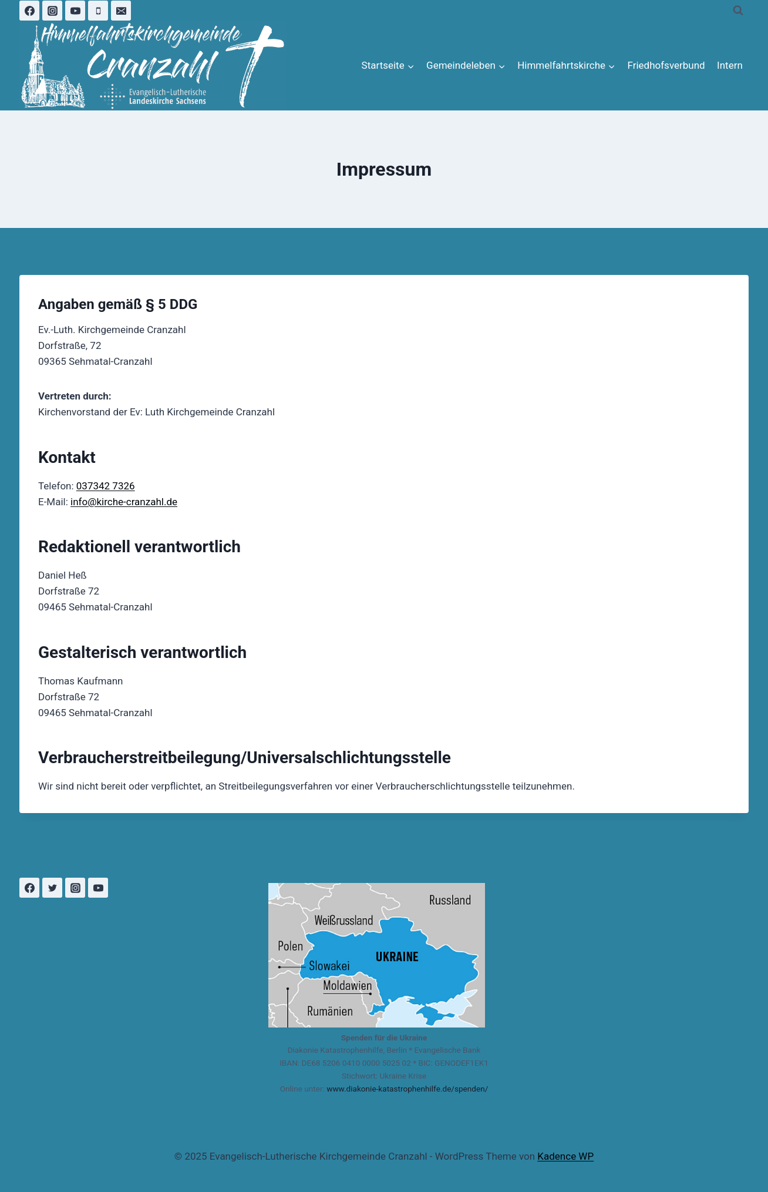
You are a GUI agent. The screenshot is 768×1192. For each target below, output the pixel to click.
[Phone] (98, 11)
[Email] (121, 11)
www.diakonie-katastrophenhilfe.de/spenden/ (407, 1088)
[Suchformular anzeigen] (738, 10)
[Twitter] (52, 888)
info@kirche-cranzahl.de (123, 502)
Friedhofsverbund (666, 65)
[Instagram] (52, 11)
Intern (730, 65)
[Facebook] (29, 11)
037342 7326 (105, 486)
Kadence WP (565, 1156)
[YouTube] (75, 11)
